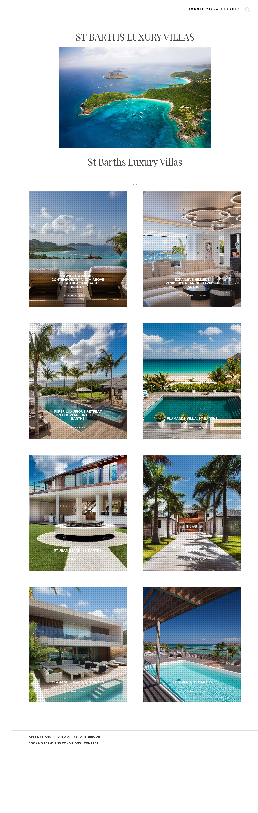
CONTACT (91, 743)
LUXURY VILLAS (65, 737)
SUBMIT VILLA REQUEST (214, 9)
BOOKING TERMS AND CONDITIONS (55, 743)
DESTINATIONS (40, 737)
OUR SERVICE (90, 737)
